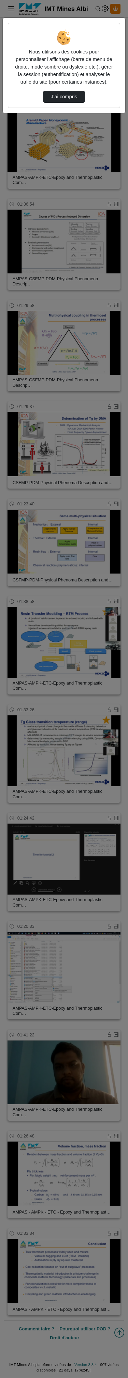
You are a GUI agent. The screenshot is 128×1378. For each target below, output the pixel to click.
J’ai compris (64, 96)
